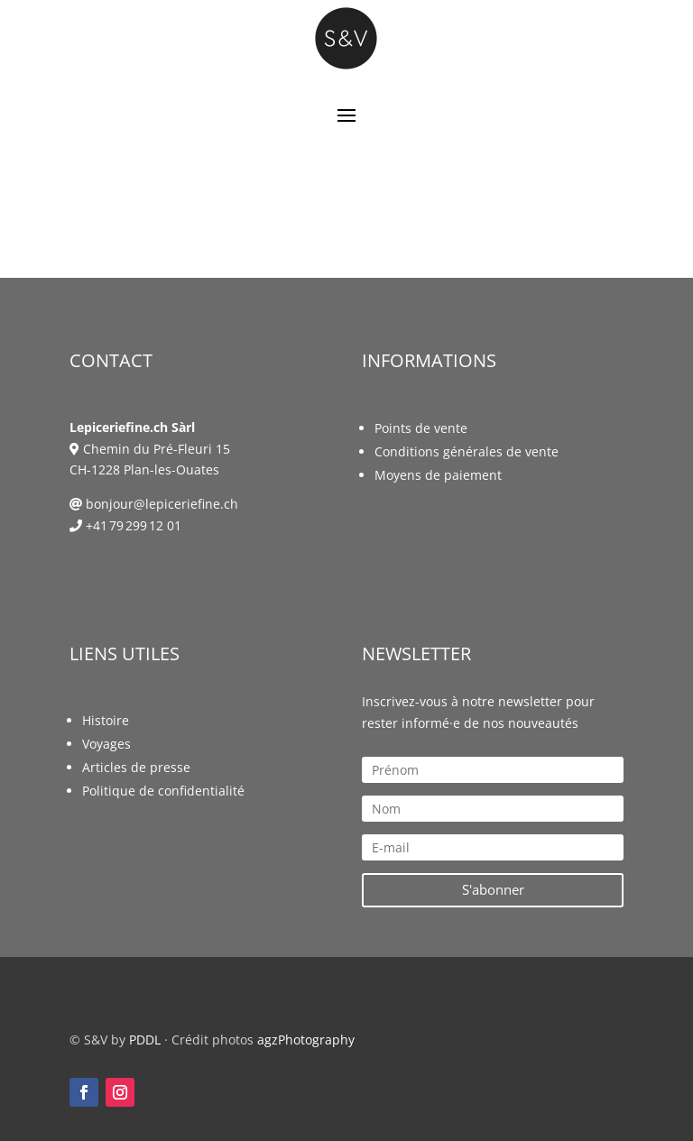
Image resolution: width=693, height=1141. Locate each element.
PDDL (145, 1039)
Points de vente (420, 428)
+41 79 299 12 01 (133, 525)
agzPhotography (306, 1039)
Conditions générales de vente (466, 451)
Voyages (106, 743)
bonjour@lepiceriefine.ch (162, 503)
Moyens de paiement (438, 474)
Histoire (105, 720)
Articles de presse (136, 767)
